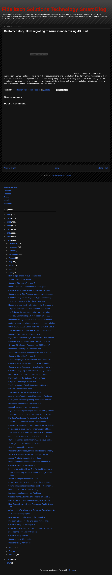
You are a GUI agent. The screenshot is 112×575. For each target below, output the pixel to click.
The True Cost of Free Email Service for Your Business (31, 432)
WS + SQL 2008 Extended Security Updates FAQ (28, 454)
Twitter (6, 197)
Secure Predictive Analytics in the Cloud (24, 458)
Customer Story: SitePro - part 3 (21, 524)
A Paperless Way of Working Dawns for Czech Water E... (32, 510)
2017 (9, 563)
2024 (9, 222)
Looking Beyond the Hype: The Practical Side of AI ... (30, 469)
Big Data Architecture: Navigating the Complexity (28, 418)
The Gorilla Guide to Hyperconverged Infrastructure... (30, 414)
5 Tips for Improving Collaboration (22, 381)
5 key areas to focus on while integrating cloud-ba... (29, 429)
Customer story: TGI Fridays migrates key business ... (30, 294)
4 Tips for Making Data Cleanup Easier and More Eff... (30, 309)
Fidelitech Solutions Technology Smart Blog (54, 9)
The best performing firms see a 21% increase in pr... (30, 330)
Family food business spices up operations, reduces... (30, 400)
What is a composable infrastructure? (23, 478)
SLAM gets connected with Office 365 (24, 443)
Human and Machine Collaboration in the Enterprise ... (30, 305)
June (11, 265)
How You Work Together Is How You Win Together (29, 374)
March (12, 547)
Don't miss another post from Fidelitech (24, 493)
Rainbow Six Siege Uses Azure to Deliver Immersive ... (31, 319)
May (11, 269)
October (12, 251)
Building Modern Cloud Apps (20, 389)
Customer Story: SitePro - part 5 (21, 356)
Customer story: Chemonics (19, 539)
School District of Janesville (19, 279)
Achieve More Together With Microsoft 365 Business (30, 396)
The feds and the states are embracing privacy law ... (30, 312)
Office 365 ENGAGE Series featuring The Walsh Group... (32, 327)
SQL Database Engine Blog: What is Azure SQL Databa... (32, 411)
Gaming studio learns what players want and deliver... (30, 436)
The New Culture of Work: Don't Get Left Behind (28, 385)
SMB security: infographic (19, 514)
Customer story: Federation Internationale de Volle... (30, 367)
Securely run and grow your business (23, 407)
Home (56, 168)
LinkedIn (7, 191)
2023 (9, 226)
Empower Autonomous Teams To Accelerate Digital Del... (32, 425)
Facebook (8, 194)
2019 (9, 240)
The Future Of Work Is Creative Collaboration (27, 422)
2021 (9, 233)
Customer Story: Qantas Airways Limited (25, 334)
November (13, 247)
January (12, 555)
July (11, 262)
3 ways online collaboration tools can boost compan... (30, 486)
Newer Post (10, 168)
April (11, 272)
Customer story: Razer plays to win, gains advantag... (30, 298)
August (12, 258)
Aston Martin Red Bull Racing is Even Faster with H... (30, 352)
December (13, 243)
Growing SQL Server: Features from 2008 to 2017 (29, 345)
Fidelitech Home (10, 187)
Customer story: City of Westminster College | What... (30, 370)
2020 (9, 236)
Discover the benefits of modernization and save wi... (30, 462)
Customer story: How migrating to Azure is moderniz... (30, 363)
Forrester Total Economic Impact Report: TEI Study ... (30, 341)
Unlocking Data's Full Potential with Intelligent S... (28, 287)
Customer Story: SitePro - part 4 (21, 465)
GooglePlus (8, 203)
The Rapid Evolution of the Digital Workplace (26, 301)
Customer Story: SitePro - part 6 (21, 283)
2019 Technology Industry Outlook (22, 532)
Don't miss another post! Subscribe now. (25, 349)
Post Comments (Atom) (61, 175)
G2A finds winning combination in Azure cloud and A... (30, 440)
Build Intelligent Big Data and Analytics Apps (26, 378)
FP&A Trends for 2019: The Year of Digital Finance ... (30, 482)
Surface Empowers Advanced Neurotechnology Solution (31, 323)
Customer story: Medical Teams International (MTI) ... (30, 290)
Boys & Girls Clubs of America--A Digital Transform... (30, 500)
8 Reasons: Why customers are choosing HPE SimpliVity (32, 528)
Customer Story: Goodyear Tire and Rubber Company (30, 451)
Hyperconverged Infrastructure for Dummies (26, 517)
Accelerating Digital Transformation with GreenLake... (30, 359)
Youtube (7, 200)
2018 (9, 559)
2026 (9, 215)
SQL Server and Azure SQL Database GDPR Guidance (31, 338)
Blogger (72, 570)
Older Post (102, 168)
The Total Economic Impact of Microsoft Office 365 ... (30, 316)
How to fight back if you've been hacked (24, 276)
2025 (9, 218)
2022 (9, 229)
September (14, 254)
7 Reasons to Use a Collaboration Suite (24, 392)
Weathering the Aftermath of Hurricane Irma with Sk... (30, 497)
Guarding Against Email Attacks (21, 447)
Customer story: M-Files (18, 535)
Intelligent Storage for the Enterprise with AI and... (29, 521)
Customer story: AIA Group (19, 543)
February (13, 551)
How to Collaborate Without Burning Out (25, 489)
